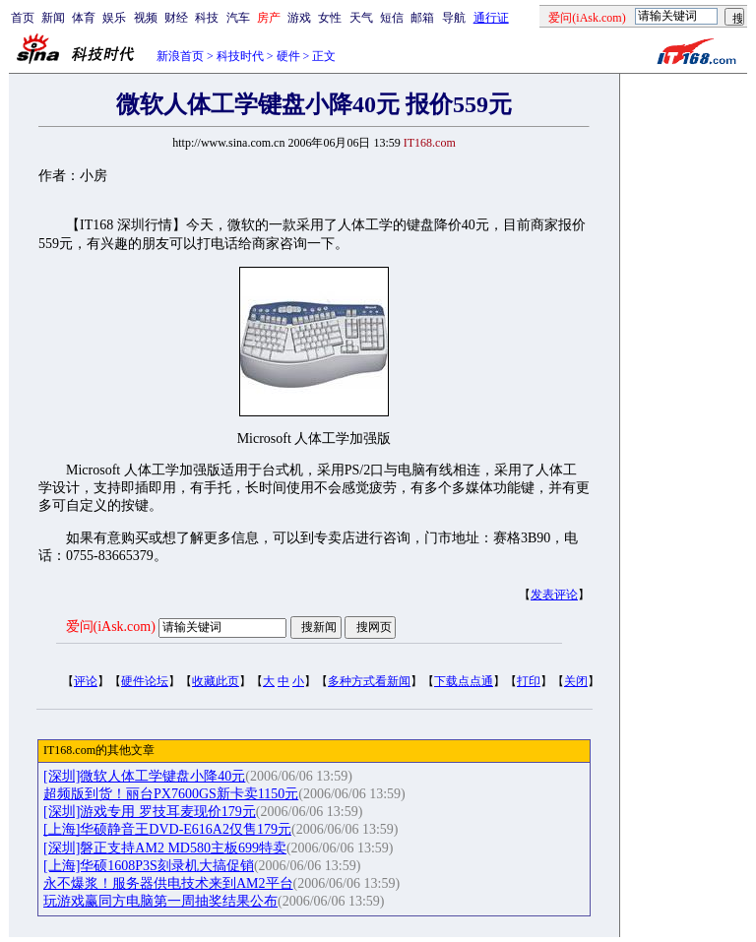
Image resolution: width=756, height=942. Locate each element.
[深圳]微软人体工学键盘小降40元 (144, 776)
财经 (176, 18)
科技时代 (240, 56)
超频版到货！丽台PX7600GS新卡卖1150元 (170, 793)
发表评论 (554, 594)
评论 (85, 681)
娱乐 (114, 18)
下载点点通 (463, 681)
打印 (528, 681)
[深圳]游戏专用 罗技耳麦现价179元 (149, 811)
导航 (454, 18)
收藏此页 (215, 681)
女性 (330, 18)
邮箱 (422, 18)
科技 (207, 18)
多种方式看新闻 (369, 681)
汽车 (238, 18)
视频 (146, 18)
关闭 (576, 681)
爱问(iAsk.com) (111, 626)
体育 (83, 18)
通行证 (491, 18)
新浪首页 (180, 56)
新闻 (53, 18)
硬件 (288, 56)
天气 (361, 18)
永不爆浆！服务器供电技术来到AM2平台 (168, 883)
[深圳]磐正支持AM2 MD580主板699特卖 (164, 848)
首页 (22, 18)
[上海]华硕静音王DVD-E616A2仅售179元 (167, 829)
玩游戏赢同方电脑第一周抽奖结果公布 (160, 901)
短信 (392, 18)
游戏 (299, 18)
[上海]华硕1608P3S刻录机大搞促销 (148, 865)
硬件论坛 (144, 681)
